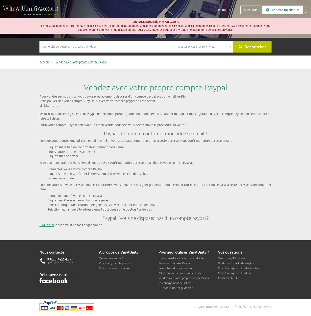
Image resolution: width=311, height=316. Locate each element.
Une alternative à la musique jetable (181, 258)
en (306, 12)
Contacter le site (228, 278)
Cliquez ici (46, 225)
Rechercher (252, 46)
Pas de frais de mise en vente (176, 268)
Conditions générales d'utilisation (239, 268)
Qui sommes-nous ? (111, 258)
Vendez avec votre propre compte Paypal (184, 278)
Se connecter (225, 9)
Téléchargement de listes (174, 283)
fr (307, 7)
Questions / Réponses (231, 258)
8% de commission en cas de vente (180, 273)
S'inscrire (250, 9)
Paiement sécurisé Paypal (174, 263)
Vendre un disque (283, 10)
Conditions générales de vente (237, 273)
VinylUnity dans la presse (114, 263)
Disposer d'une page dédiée (175, 288)
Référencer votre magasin (115, 268)
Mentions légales (261, 306)
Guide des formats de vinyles (236, 263)
